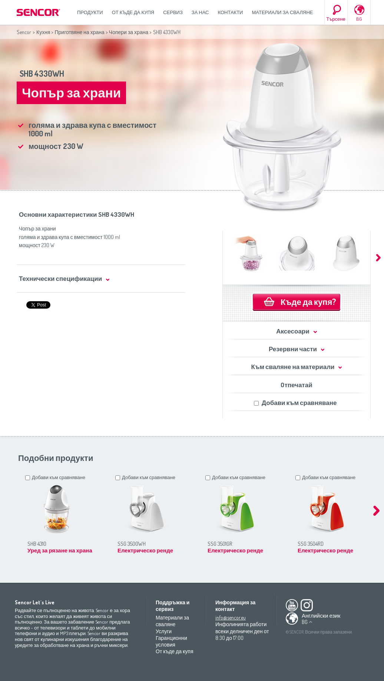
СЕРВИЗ (173, 12)
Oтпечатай (296, 385)
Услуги (164, 631)
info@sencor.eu (230, 617)
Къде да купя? (308, 301)
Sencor (24, 32)
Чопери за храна (128, 32)
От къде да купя (133, 12)
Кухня (43, 32)
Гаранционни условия (171, 641)
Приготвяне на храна (79, 32)
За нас (200, 12)
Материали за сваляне (282, 12)
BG (359, 19)
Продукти (90, 12)
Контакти (230, 12)
